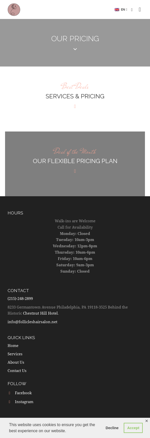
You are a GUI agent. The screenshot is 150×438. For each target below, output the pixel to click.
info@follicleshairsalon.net (32, 321)
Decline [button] (112, 428)
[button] (121, 9)
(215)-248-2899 (20, 298)
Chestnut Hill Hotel (40, 313)
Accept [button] (133, 428)
